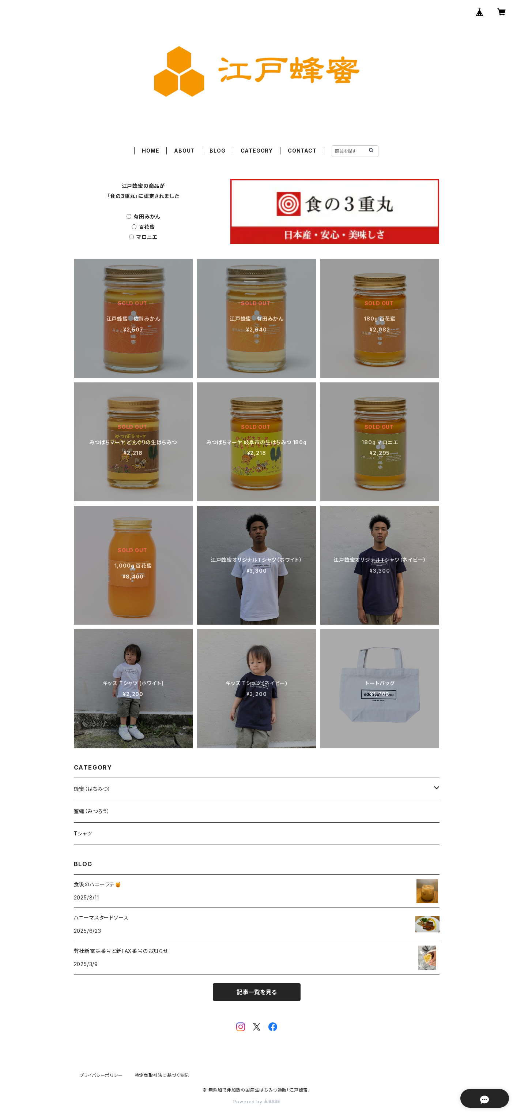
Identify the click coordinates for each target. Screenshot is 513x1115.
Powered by (256, 1101)
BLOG (217, 150)
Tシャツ (83, 833)
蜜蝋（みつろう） (92, 811)
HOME (150, 150)
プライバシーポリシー (101, 1075)
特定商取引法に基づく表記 (162, 1075)
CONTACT (302, 150)
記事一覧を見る (257, 992)
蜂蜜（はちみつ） (92, 789)
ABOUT (184, 150)
